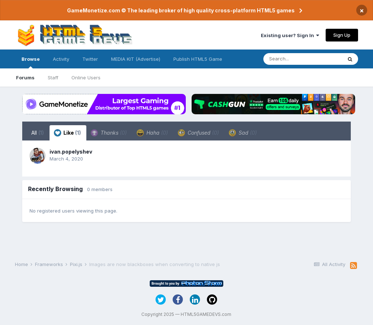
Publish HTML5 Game (197, 59)
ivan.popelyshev (71, 151)
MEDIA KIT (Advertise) (135, 59)
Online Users (86, 77)
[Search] (302, 59)
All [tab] (37, 133)
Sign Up (341, 35)
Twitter (90, 59)
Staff (53, 77)
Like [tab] (67, 132)
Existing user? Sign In (290, 35)
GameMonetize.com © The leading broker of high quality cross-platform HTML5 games (181, 10)
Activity (61, 59)
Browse (30, 62)
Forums (25, 77)
